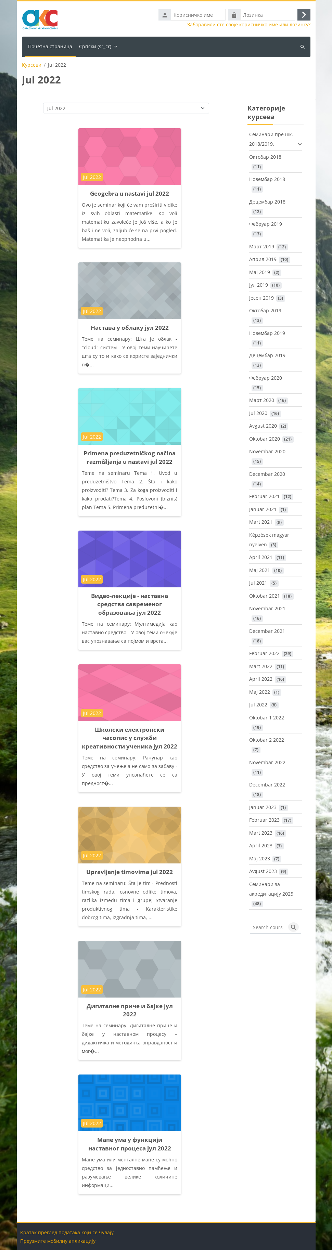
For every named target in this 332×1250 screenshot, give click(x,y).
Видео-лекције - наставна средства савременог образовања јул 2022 (129, 604)
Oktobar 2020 (264, 438)
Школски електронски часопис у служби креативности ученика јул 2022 (129, 738)
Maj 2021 (259, 570)
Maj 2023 (259, 858)
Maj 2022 (259, 692)
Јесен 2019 (261, 298)
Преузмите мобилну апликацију (57, 1241)
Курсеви (31, 65)
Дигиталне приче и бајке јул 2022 (130, 1010)
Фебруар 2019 (265, 224)
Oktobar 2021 (264, 596)
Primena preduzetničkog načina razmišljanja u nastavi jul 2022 (130, 457)
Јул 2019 (258, 285)
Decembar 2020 (267, 474)
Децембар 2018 (267, 201)
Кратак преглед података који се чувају (67, 1232)
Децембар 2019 (267, 355)
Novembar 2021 (267, 608)
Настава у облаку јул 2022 (130, 327)
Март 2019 (261, 246)
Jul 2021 (258, 583)
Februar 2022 (264, 653)
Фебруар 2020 (265, 378)
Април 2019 (263, 259)
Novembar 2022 (267, 762)
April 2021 (260, 557)
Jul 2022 (258, 704)
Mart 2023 (260, 833)
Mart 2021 (260, 522)
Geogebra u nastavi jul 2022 (129, 193)
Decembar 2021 (267, 631)
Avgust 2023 (263, 871)
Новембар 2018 (267, 179)
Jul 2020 (258, 413)
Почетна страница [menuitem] (50, 46)
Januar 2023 (263, 807)
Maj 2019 (259, 272)
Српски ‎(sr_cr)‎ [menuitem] (95, 46)
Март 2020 (261, 400)
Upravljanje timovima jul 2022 (129, 872)
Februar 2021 (264, 496)
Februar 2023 (264, 820)
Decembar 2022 (267, 784)
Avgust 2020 (263, 425)
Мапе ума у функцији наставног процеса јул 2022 (129, 1144)
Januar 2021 (263, 509)
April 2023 (260, 845)
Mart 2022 (260, 666)
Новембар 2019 (267, 333)
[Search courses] (268, 927)
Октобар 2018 (265, 157)
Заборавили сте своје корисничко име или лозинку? (248, 25)
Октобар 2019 (265, 310)
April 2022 (260, 679)
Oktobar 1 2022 (266, 717)
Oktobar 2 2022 (266, 740)
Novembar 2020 (267, 451)
